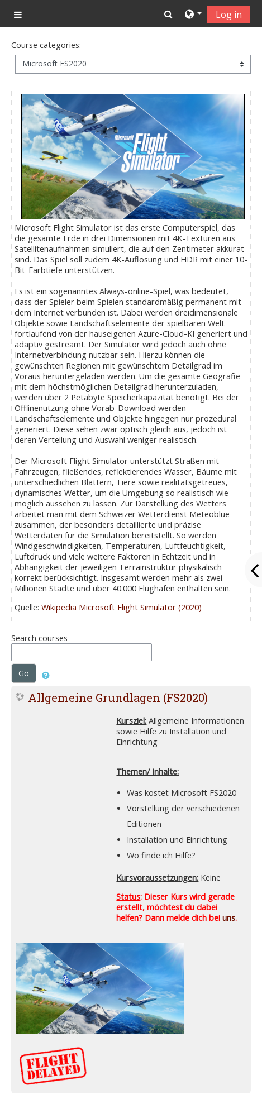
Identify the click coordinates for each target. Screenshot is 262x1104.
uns (228, 917)
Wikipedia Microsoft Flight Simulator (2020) (121, 607)
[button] (168, 14)
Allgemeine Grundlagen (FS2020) (118, 697)
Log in (229, 14)
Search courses (39, 638)
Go (23, 673)
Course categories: (46, 45)
